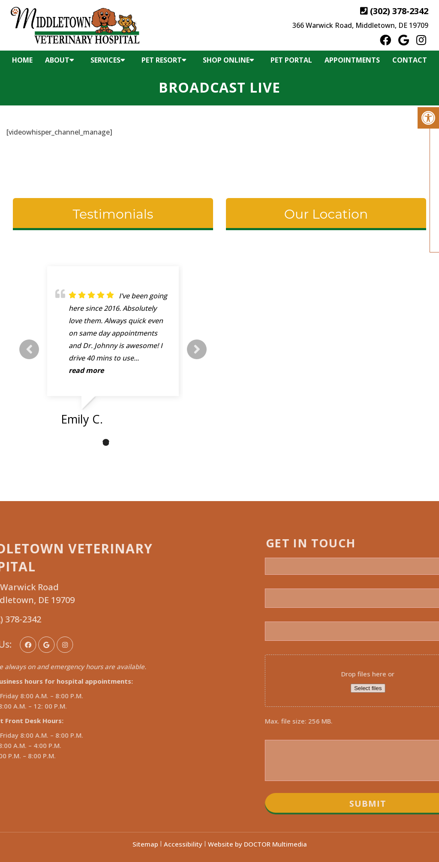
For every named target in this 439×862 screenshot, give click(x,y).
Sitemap (145, 844)
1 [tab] (93, 442)
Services (105, 60)
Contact (409, 60)
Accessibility (183, 844)
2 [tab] (105, 442)
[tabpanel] (113, 349)
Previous (29, 349)
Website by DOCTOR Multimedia (257, 844)
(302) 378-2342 (399, 11)
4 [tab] (131, 442)
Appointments (352, 60)
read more (86, 370)
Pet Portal (291, 60)
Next (197, 349)
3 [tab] (118, 442)
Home (22, 60)
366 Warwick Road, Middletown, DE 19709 (360, 25)
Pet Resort (161, 60)
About (57, 60)
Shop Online (226, 60)
